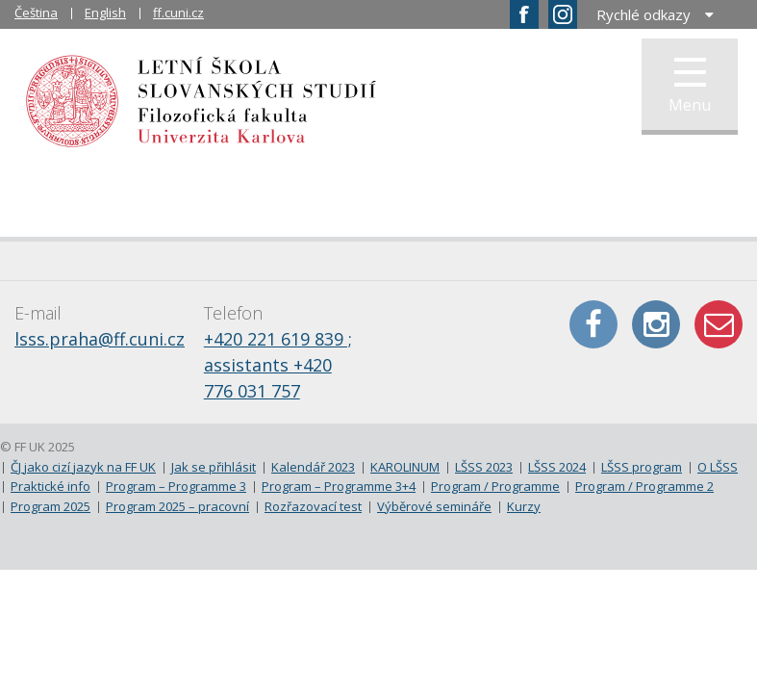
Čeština (36, 12)
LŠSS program (641, 466)
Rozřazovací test (313, 506)
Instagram (656, 324)
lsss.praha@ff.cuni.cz (99, 338)
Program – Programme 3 (176, 486)
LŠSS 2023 (484, 466)
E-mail (718, 324)
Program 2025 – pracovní (177, 506)
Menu (690, 87)
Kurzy (524, 506)
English (105, 12)
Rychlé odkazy (643, 14)
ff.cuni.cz (178, 12)
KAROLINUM (405, 466)
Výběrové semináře (434, 506)
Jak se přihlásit (213, 466)
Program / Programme (495, 486)
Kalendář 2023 (313, 466)
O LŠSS (717, 466)
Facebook (593, 324)
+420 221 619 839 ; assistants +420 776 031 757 (278, 364)
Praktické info (50, 486)
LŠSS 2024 (557, 466)
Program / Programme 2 (644, 486)
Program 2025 (50, 506)
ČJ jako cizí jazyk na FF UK (83, 466)
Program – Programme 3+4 (339, 486)
